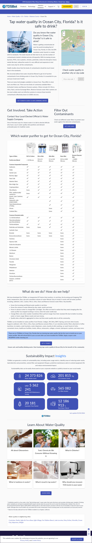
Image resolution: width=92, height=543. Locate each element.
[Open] (74, 79)
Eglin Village (37, 520)
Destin (18, 520)
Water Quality (16, 16)
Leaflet (71, 64)
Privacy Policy (24, 540)
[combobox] (69, 79)
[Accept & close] (77, 539)
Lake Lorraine (59, 520)
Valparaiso (15, 522)
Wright (21, 522)
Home (9, 16)
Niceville (74, 520)
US (22, 16)
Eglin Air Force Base (27, 520)
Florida (26, 16)
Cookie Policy (36, 540)
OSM (77, 64)
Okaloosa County (34, 16)
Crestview (12, 520)
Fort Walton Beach (48, 520)
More (68, 2)
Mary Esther (67, 520)
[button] (73, 46)
